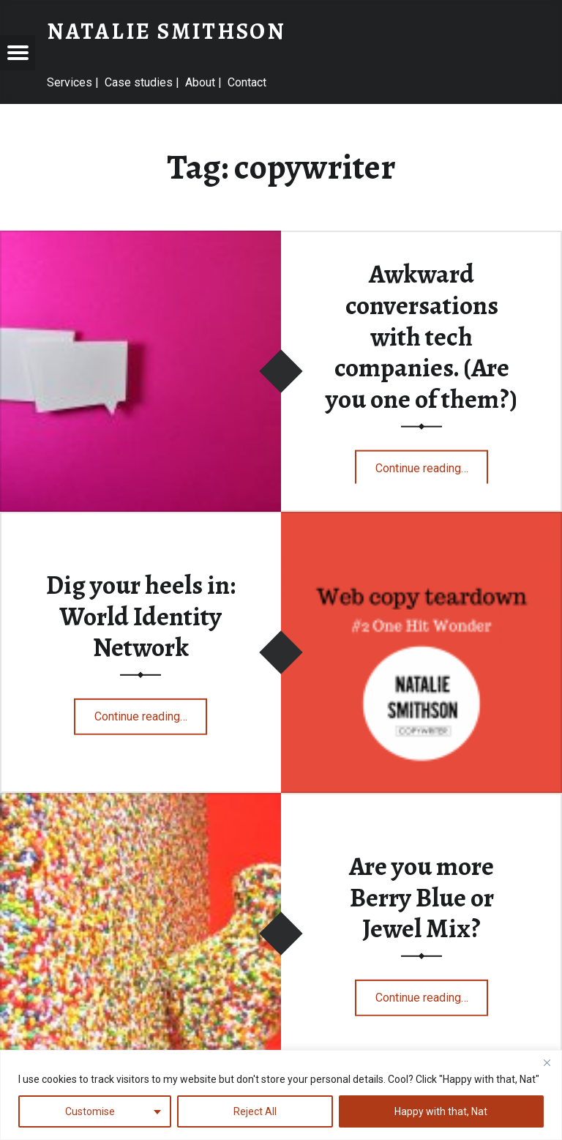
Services (69, 82)
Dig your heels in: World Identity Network (141, 616)
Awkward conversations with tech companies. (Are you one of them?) (421, 336)
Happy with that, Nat (440, 1111)
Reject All (255, 1111)
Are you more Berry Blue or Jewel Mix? (421, 897)
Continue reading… (432, 462)
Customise (90, 1111)
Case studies (139, 82)
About (200, 82)
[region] (281, 1095)
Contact (247, 82)
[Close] (546, 1062)
